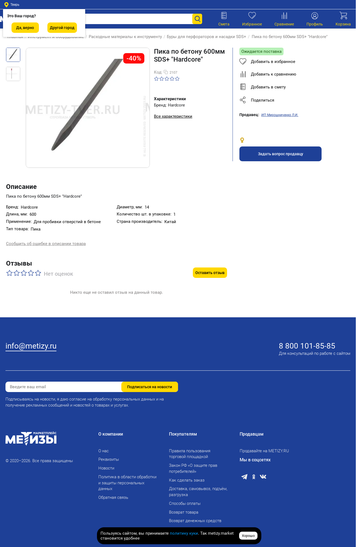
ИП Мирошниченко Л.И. (279, 115)
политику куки (184, 533)
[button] (290, 100)
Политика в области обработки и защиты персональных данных (127, 482)
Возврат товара (183, 512)
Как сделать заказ (187, 480)
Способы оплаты (185, 503)
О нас (103, 450)
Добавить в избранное (267, 61)
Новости (106, 468)
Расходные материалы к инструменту (123, 36)
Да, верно (25, 27)
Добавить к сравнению (267, 74)
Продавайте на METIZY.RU (264, 450)
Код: (158, 72)
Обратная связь (113, 497)
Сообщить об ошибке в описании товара (46, 243)
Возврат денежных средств (195, 520)
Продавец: (249, 115)
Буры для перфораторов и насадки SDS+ (204, 36)
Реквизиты (108, 459)
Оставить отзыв (210, 268)
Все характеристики (173, 116)
